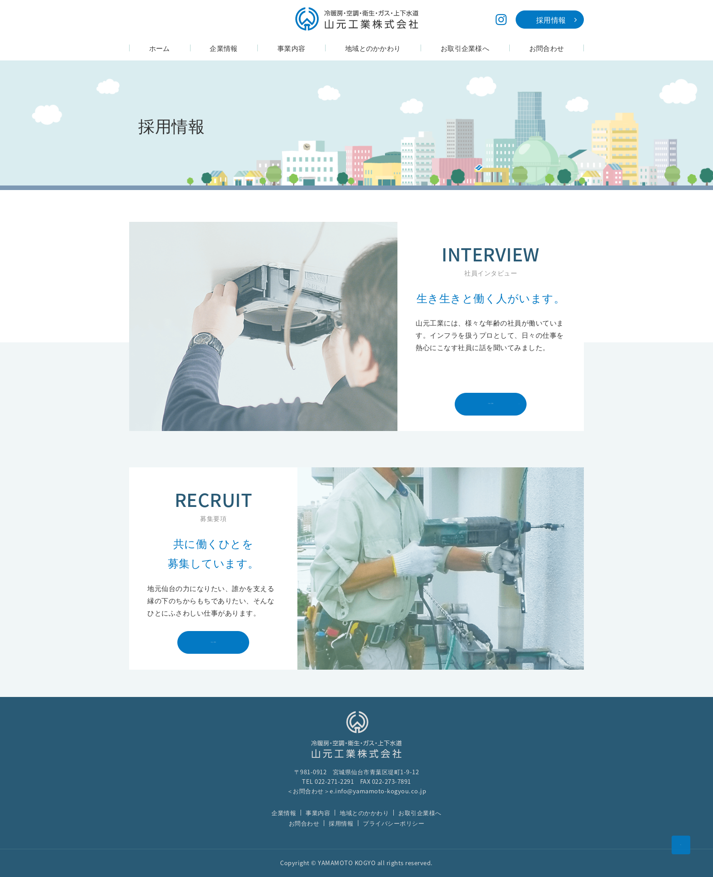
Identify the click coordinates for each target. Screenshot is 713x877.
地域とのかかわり (364, 813)
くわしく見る (502, 406)
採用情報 (341, 823)
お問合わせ (304, 823)
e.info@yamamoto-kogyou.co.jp (378, 791)
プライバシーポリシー (393, 823)
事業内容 (318, 813)
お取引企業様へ (420, 813)
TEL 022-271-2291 (328, 781)
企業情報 (283, 813)
